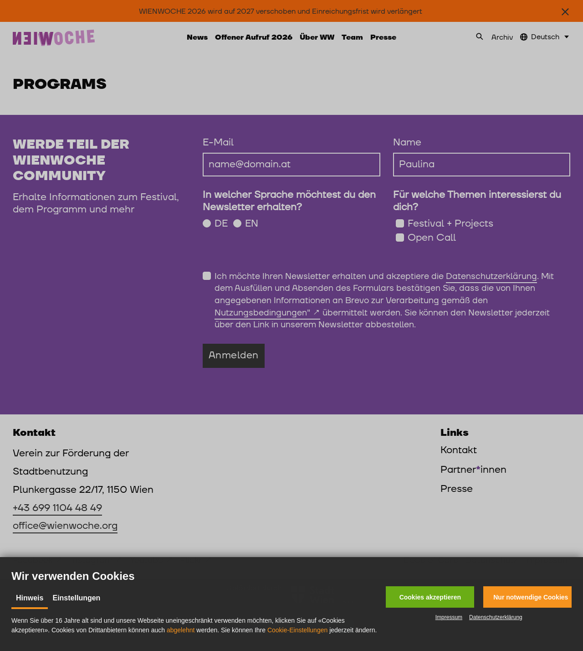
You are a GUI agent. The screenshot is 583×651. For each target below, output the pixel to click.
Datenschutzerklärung (495, 617)
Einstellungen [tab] (76, 598)
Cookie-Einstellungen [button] (297, 630)
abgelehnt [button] (181, 630)
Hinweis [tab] (29, 598)
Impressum (448, 617)
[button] (430, 597)
